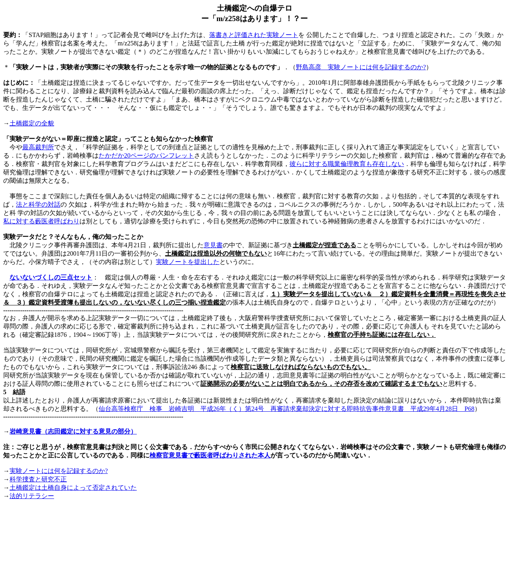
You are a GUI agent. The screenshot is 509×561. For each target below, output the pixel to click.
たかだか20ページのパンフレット (146, 155)
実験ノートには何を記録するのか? (59, 470)
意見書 (213, 245)
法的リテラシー (32, 496)
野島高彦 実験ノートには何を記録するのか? (361, 67)
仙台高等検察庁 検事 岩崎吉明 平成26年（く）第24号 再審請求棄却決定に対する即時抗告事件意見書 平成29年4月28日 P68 (286, 408)
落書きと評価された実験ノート (253, 34)
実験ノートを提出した (188, 261)
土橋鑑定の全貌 (32, 123)
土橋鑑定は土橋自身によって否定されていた (73, 487)
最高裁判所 (38, 147)
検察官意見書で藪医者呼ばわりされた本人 (210, 455)
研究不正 (38, 479)
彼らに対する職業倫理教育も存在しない (346, 163)
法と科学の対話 (38, 204)
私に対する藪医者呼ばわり (41, 221)
